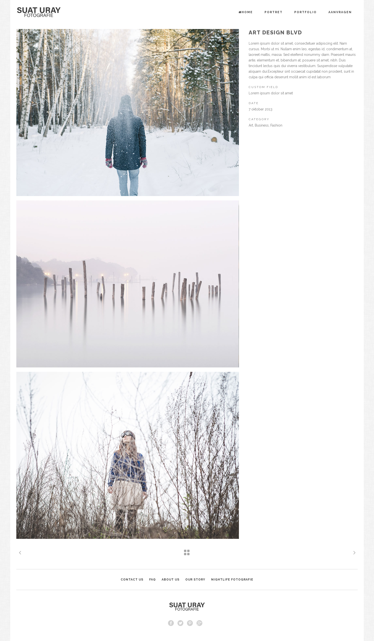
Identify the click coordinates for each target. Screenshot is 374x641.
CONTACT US (132, 579)
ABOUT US (170, 579)
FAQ (152, 579)
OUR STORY (195, 579)
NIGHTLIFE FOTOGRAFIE (232, 579)
